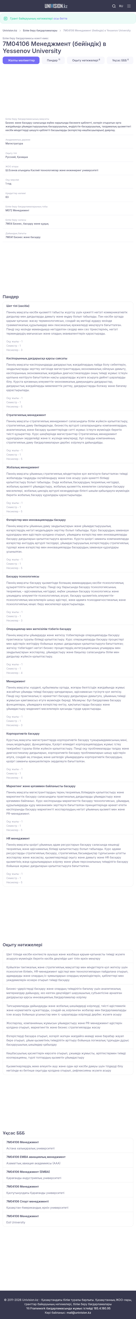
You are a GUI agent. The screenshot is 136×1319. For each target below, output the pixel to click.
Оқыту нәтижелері (86, 60)
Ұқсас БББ (120, 60)
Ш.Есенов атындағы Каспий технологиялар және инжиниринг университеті (51, 170)
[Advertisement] (68, 90)
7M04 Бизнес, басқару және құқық (27, 223)
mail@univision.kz (79, 1312)
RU (121, 6)
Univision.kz (10, 30)
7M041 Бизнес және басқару (23, 237)
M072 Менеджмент (17, 210)
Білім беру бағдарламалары (40, 30)
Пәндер (53, 60)
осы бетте (60, 18)
